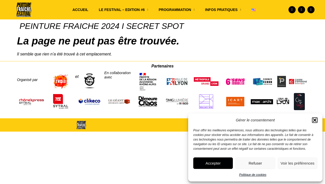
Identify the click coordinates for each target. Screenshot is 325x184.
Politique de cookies (253, 175)
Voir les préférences (298, 163)
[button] (314, 120)
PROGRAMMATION (177, 10)
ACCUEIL (80, 10)
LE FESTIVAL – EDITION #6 (123, 10)
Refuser (255, 163)
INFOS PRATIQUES (223, 10)
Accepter (213, 163)
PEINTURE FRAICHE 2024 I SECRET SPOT (102, 26)
